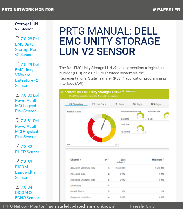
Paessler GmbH (143, 206)
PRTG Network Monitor (23, 206)
